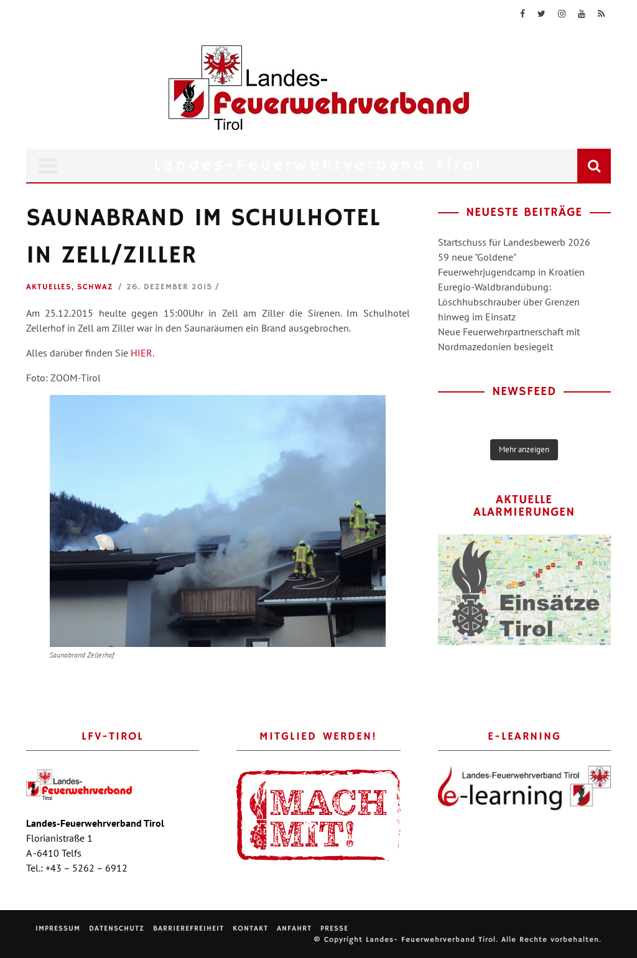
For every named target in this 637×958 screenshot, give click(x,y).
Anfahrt (294, 928)
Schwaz (95, 287)
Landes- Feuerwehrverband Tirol (431, 939)
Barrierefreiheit (188, 928)
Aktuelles (49, 287)
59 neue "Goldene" (477, 257)
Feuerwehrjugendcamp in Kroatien (511, 272)
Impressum (57, 928)
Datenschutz (116, 928)
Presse (334, 928)
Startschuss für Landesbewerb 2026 (514, 242)
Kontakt (250, 928)
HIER (141, 352)
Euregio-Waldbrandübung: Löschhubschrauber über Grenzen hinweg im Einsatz (509, 302)
